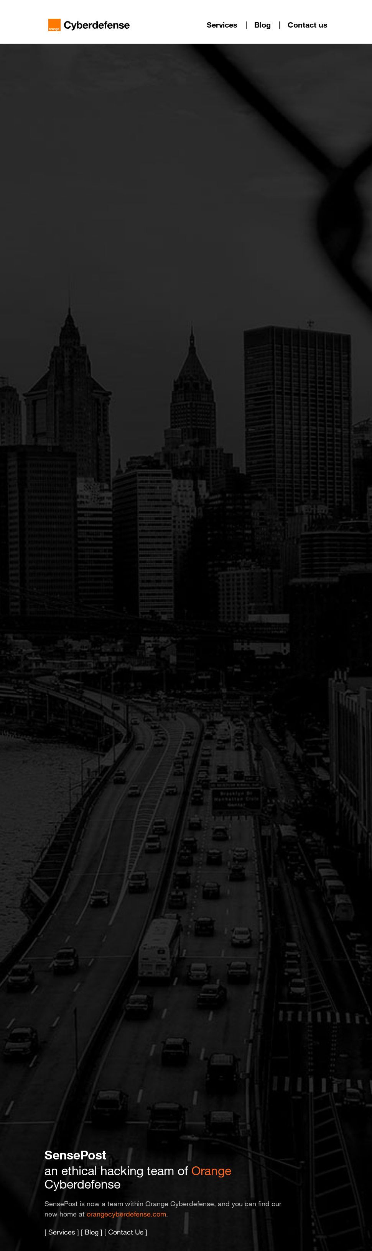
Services (222, 24)
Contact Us (125, 1232)
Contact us (308, 24)
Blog (262, 24)
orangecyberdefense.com (126, 1214)
